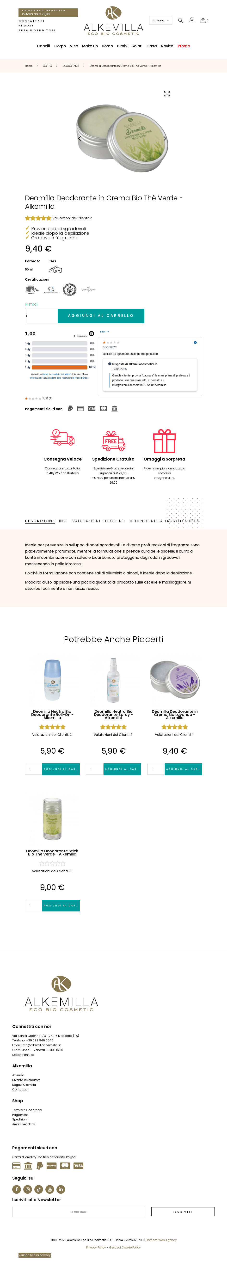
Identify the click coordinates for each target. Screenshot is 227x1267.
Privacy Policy (96, 1247)
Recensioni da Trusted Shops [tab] (165, 521)
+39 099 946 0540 (39, 1040)
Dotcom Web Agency (161, 1240)
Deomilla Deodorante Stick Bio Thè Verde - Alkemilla (52, 853)
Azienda (18, 1075)
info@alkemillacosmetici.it (41, 1045)
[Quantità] (41, 316)
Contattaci (31, 21)
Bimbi (122, 46)
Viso (74, 46)
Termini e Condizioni (27, 1110)
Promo (184, 46)
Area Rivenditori (37, 30)
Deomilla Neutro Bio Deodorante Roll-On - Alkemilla (52, 715)
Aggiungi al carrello (62, 769)
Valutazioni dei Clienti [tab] (99, 521)
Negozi (26, 25)
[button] (192, 21)
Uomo (107, 46)
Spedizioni (19, 1119)
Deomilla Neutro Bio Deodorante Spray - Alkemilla (113, 715)
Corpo (60, 46)
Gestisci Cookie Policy (125, 1247)
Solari (137, 46)
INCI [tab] (63, 521)
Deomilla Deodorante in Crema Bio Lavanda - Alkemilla (175, 715)
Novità (167, 46)
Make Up (90, 46)
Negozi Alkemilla (24, 1085)
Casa (152, 46)
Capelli (43, 46)
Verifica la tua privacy (34, 1255)
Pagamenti (20, 1115)
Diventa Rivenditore (26, 1080)
